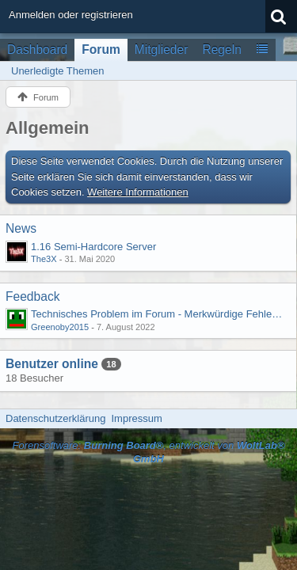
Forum (101, 49)
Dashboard (37, 49)
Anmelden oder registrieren (71, 15)
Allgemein (47, 128)
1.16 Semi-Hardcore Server (93, 247)
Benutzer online (52, 363)
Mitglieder (161, 49)
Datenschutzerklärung (55, 418)
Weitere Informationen (137, 192)
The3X (44, 259)
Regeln (221, 49)
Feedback (32, 296)
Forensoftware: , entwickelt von (148, 452)
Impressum (136, 418)
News (21, 228)
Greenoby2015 (60, 327)
